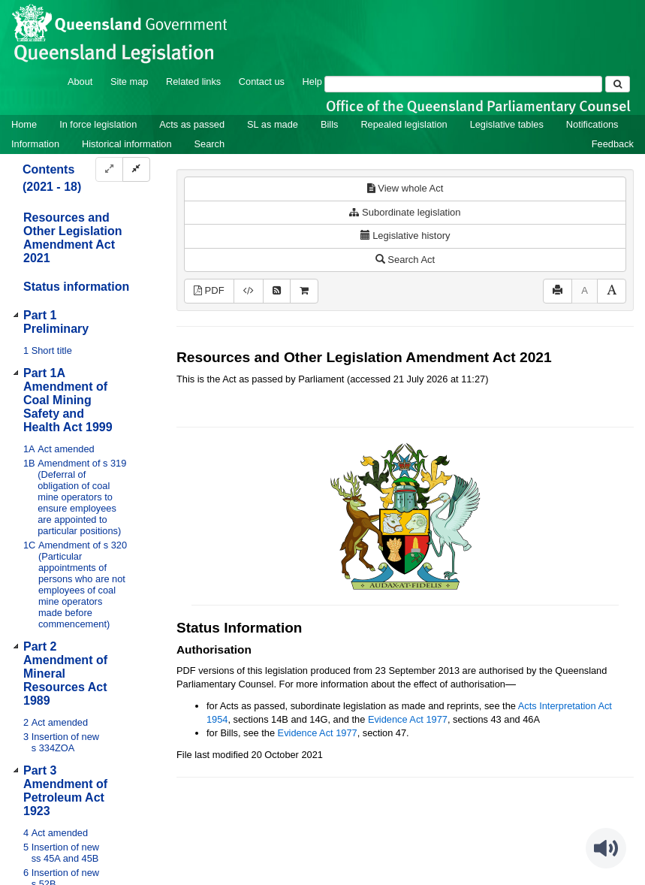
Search (209, 144)
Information (35, 144)
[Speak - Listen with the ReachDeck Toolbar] (606, 848)
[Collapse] (136, 169)
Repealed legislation (403, 124)
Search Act (405, 259)
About (80, 81)
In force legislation (98, 124)
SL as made (272, 124)
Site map (129, 81)
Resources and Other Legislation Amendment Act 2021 (72, 237)
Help (312, 81)
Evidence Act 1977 (408, 719)
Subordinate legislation (404, 212)
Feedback (613, 144)
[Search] (463, 84)
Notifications (592, 124)
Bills (329, 124)
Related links (193, 81)
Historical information (126, 144)
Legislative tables (507, 124)
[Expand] (109, 169)
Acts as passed (192, 124)
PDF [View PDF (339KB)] (209, 290)
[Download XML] (249, 291)
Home (24, 124)
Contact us (262, 81)
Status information (76, 286)
